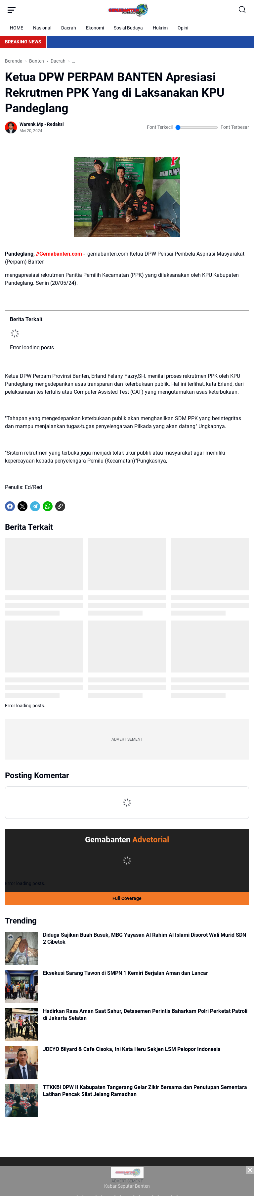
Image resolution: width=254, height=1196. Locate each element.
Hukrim (160, 27)
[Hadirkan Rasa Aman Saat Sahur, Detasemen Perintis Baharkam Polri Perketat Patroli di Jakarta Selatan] (21, 1024)
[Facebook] (10, 506)
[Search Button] (242, 10)
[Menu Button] (11, 10)
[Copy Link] (60, 506)
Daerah (68, 27)
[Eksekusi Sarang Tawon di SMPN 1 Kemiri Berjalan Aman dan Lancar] (21, 986)
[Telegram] (35, 506)
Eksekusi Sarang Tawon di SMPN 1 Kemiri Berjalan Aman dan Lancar (125, 973)
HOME (16, 27)
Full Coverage (127, 898)
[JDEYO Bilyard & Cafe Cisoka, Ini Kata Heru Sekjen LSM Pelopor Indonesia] (21, 1062)
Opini (183, 27)
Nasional (42, 27)
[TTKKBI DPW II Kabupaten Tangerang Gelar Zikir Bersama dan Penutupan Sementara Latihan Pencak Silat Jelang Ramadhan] (21, 1100)
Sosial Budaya (128, 27)
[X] (22, 506)
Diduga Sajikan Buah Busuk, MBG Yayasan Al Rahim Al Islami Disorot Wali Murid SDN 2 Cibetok (144, 938)
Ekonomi (95, 27)
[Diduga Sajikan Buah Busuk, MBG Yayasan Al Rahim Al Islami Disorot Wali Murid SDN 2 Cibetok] (21, 948)
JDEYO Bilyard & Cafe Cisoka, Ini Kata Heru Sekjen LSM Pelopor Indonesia (132, 1049)
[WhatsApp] (48, 506)
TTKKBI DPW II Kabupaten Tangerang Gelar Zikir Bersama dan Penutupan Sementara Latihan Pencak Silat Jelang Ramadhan (145, 1090)
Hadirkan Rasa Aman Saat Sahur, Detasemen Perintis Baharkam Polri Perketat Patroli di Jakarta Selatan (145, 1014)
